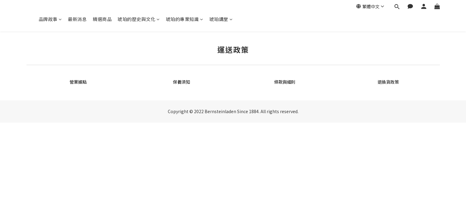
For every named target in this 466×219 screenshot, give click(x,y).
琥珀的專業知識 (184, 19)
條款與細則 (284, 82)
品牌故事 (50, 19)
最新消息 (77, 19)
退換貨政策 (388, 82)
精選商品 (102, 19)
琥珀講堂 (221, 19)
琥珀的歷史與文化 (139, 19)
